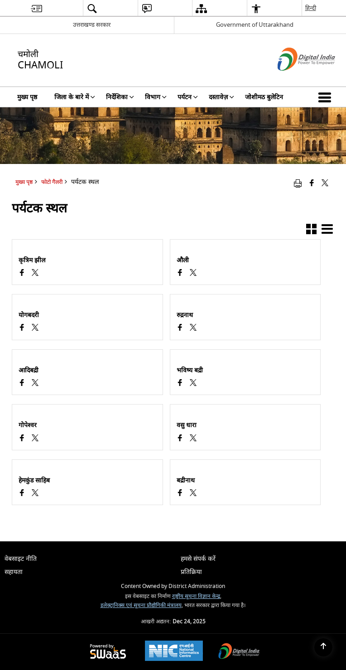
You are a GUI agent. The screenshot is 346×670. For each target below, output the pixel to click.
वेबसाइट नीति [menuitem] (21, 559)
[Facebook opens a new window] (22, 273)
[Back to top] (323, 647)
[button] (326, 97)
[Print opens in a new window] (297, 183)
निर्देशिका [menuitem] (120, 97)
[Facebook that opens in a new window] (311, 183)
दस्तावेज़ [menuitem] (221, 97)
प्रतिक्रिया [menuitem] (191, 572)
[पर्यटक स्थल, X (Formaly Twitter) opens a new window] (35, 273)
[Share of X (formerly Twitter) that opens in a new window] (325, 183)
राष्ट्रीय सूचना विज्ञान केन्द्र (196, 596)
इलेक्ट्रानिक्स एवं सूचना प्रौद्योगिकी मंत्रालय (141, 605)
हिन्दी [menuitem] (310, 8)
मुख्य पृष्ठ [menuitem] (27, 97)
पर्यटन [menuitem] (188, 97)
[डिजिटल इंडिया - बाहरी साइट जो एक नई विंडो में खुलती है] (295, 78)
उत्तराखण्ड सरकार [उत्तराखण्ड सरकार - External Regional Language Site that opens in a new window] (92, 24)
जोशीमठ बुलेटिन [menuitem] (264, 97)
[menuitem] (36, 8)
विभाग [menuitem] (156, 97)
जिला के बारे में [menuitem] (74, 97)
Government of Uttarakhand (254, 24)
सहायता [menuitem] (14, 572)
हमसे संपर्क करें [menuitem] (198, 559)
